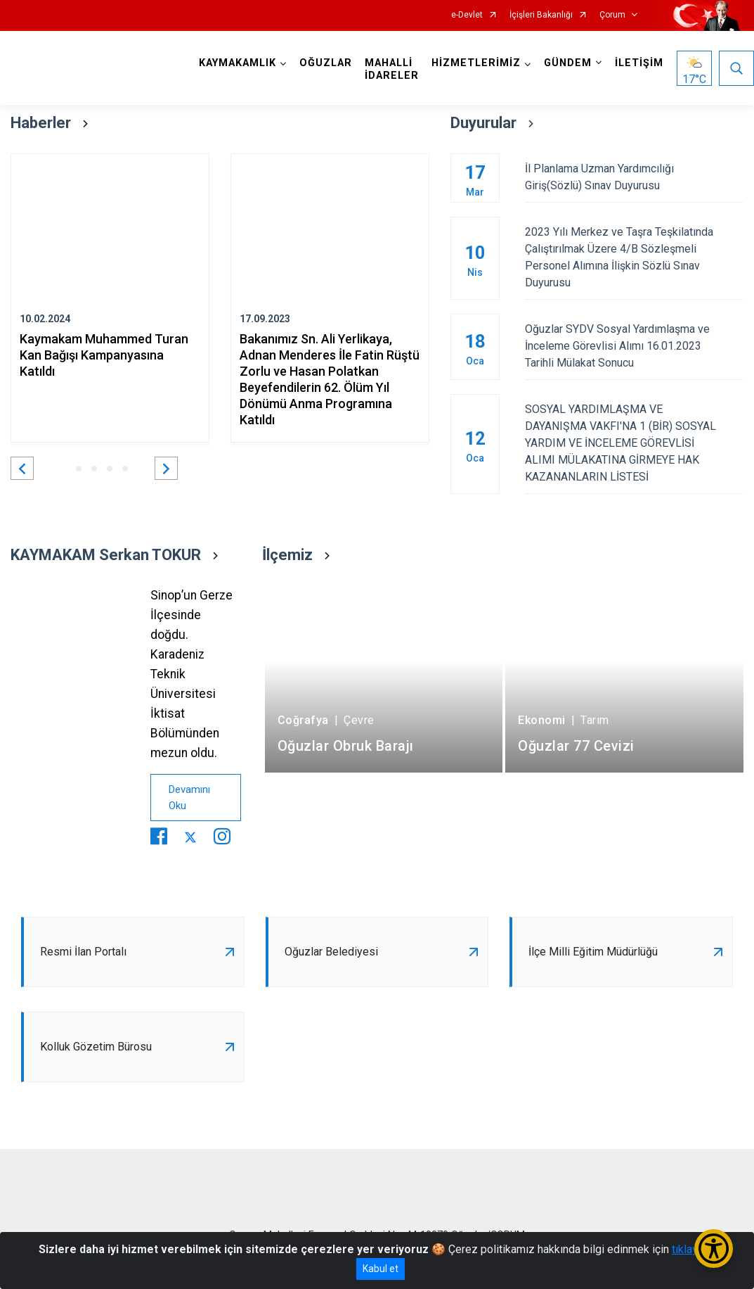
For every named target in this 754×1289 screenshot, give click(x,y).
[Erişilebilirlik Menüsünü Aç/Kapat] (713, 1248)
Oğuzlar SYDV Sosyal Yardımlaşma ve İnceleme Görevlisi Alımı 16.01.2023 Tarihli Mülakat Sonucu (634, 345)
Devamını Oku (189, 797)
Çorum (612, 15)
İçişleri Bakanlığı (541, 15)
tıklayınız (693, 1249)
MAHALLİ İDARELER (392, 69)
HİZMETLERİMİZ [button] (476, 63)
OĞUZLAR (325, 63)
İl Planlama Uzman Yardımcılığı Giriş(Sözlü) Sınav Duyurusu (634, 177)
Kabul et (380, 1268)
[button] (22, 468)
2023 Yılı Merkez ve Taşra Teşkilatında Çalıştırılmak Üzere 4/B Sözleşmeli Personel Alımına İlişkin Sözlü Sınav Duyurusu (634, 257)
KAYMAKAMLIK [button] (237, 63)
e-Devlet (467, 15)
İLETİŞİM (639, 63)
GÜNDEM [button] (568, 63)
